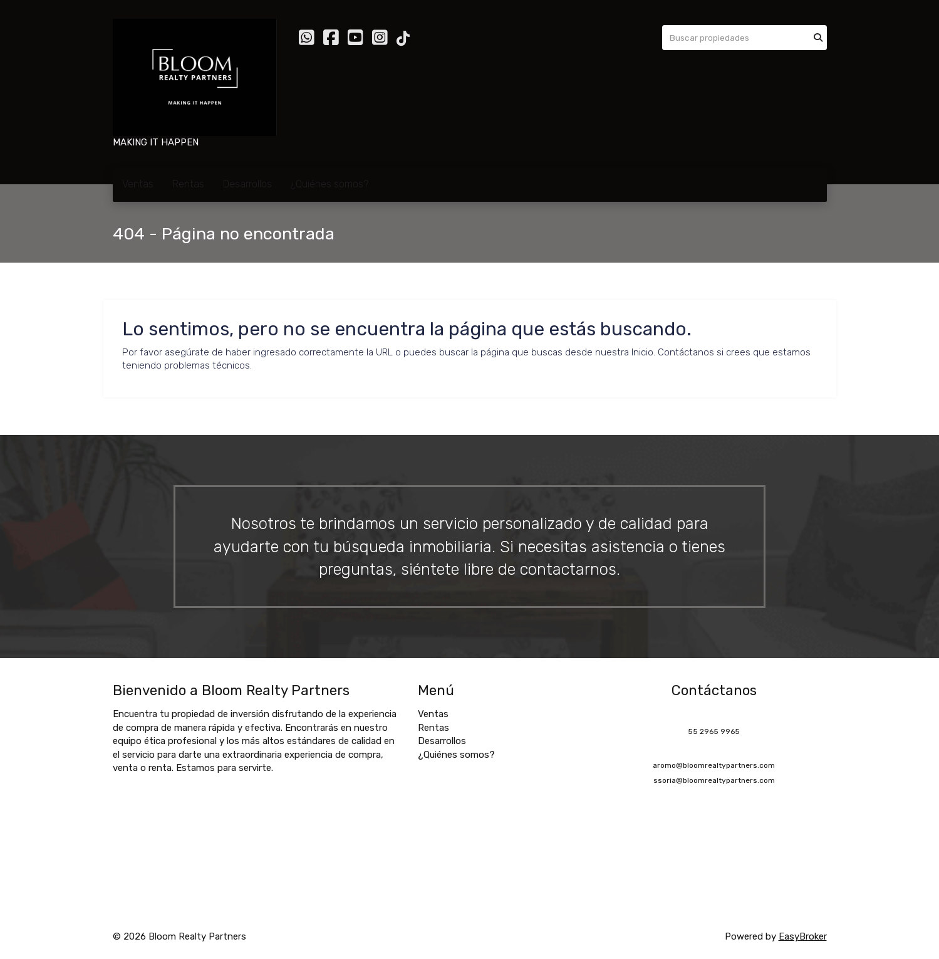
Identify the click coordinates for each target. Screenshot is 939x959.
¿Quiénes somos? (329, 184)
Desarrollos (247, 184)
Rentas (188, 184)
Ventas (137, 184)
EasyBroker (803, 936)
